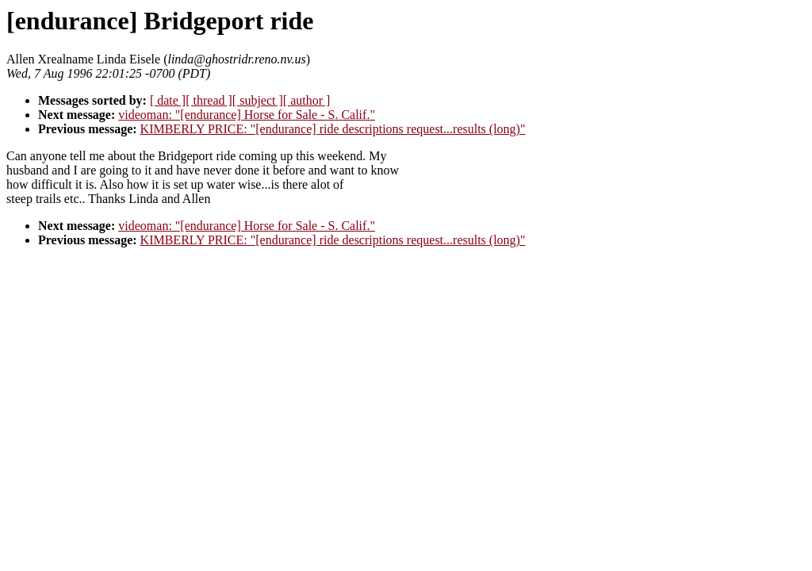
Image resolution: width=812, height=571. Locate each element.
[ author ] (307, 100)
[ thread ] (209, 100)
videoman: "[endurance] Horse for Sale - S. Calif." (246, 114)
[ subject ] (257, 100)
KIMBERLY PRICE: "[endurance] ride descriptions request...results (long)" (333, 129)
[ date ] (168, 100)
